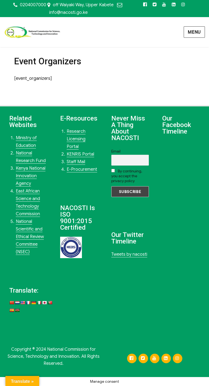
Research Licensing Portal (76, 139)
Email (116, 151)
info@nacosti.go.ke (68, 12)
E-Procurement (82, 169)
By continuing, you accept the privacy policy (126, 176)
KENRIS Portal (80, 154)
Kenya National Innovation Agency (30, 176)
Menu (194, 32)
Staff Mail (76, 161)
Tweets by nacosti (129, 254)
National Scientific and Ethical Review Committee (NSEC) (30, 237)
